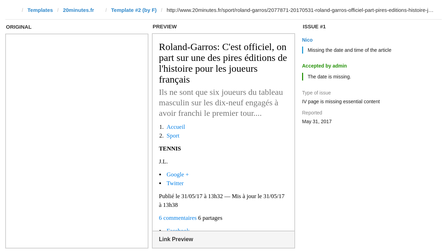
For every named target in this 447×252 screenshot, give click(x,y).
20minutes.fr (78, 10)
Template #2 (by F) (134, 10)
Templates (40, 10)
